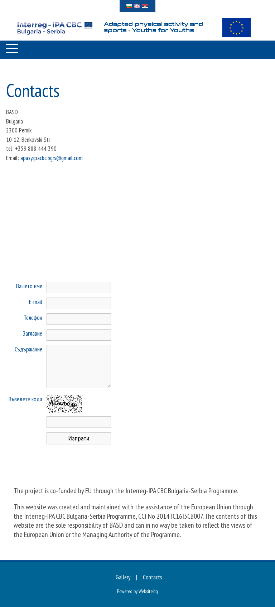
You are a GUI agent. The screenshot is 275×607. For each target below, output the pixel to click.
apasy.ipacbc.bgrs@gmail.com (51, 158)
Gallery (123, 577)
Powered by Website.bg (137, 591)
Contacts (152, 577)
